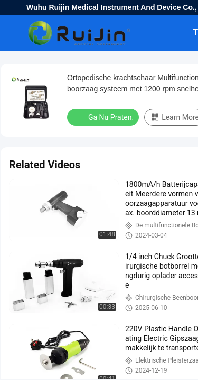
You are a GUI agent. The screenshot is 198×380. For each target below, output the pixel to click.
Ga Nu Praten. (104, 116)
